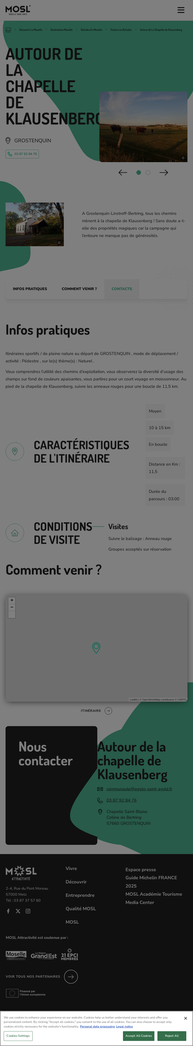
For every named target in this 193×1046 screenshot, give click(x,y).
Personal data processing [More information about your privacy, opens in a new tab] (97, 1029)
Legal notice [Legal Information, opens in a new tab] (124, 1029)
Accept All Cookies (139, 1039)
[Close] (186, 1021)
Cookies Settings (18, 1039)
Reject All (172, 1039)
